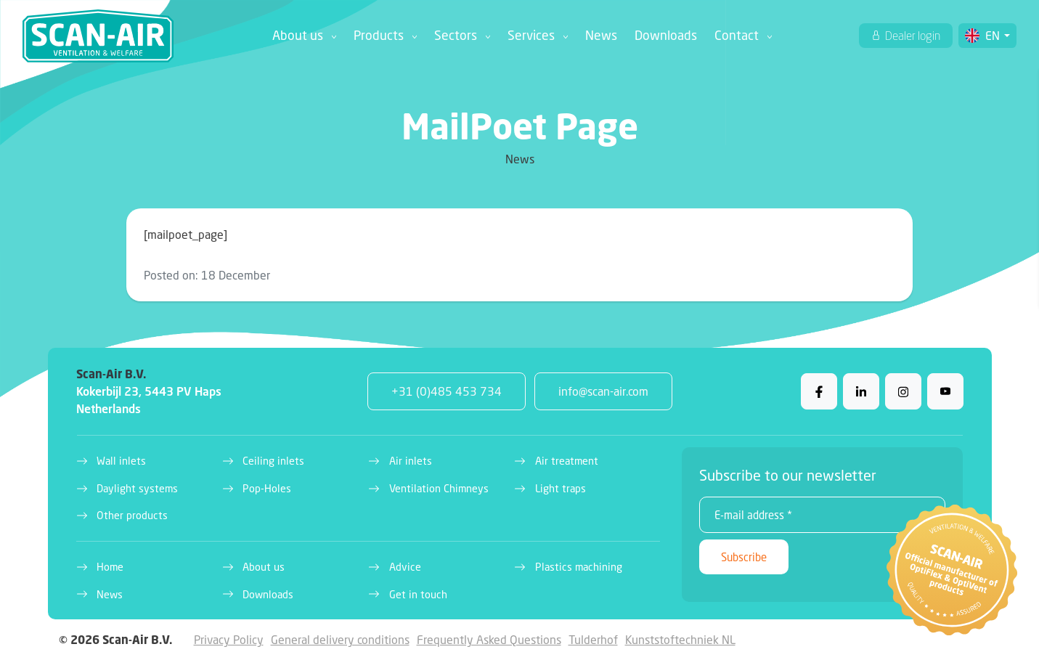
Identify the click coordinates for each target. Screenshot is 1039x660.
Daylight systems (137, 488)
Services (531, 35)
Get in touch (418, 594)
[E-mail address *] (822, 515)
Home (110, 567)
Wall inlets (121, 461)
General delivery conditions (340, 639)
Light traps (560, 488)
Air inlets (410, 461)
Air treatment (566, 461)
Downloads (666, 35)
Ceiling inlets (273, 461)
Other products (132, 515)
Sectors (455, 35)
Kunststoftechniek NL (680, 639)
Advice (405, 567)
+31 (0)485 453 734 (446, 391)
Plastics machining (578, 567)
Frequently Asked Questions (489, 639)
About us (297, 35)
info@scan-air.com (603, 391)
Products (379, 35)
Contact (736, 35)
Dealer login (911, 35)
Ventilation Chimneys (439, 488)
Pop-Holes (267, 488)
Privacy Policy (229, 639)
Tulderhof (593, 639)
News (601, 35)
